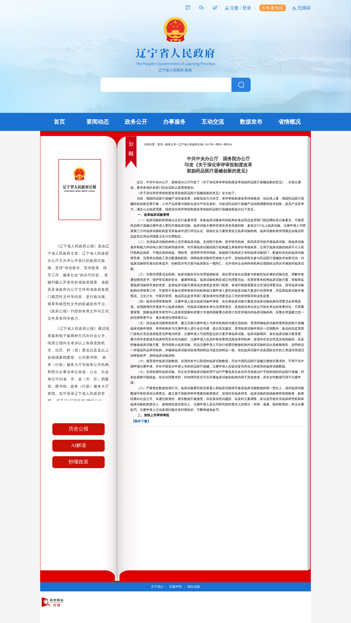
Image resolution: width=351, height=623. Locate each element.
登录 (246, 7)
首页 (59, 122)
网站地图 (193, 586)
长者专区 (272, 7)
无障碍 (304, 7)
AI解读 (78, 445)
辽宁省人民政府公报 (191, 144)
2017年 (209, 144)
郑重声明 (175, 586)
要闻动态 (97, 122)
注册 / (236, 7)
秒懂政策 (78, 462)
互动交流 (212, 122)
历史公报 (78, 429)
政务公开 (136, 122)
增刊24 (228, 144)
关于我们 (157, 586)
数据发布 (251, 122)
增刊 (218, 144)
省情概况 (289, 122)
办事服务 (174, 122)
